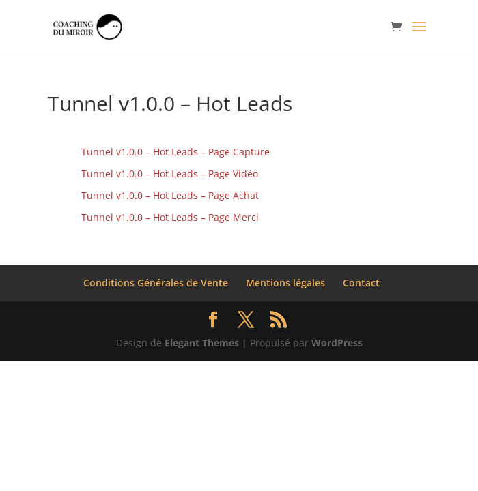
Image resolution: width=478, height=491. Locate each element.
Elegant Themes (202, 342)
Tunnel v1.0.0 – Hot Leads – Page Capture (175, 151)
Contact (361, 282)
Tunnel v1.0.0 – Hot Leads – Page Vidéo (169, 173)
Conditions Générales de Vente (155, 282)
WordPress (337, 342)
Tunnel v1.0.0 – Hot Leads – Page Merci (170, 217)
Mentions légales (285, 282)
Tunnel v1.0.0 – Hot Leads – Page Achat (170, 195)
